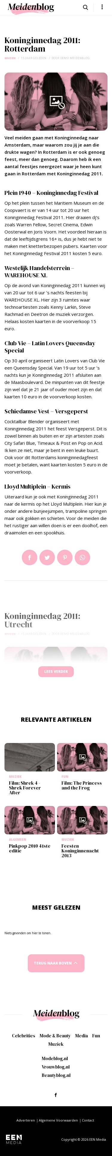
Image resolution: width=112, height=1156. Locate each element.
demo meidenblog (75, 58)
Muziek (10, 58)
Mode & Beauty (55, 1036)
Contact (88, 1120)
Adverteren (25, 1120)
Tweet (47, 557)
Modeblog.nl (55, 1058)
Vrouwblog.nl (56, 1067)
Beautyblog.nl (56, 1075)
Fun (96, 1036)
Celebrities (23, 1036)
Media (81, 1036)
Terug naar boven (53, 963)
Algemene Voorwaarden (58, 1120)
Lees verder (56, 671)
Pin (65, 557)
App (82, 557)
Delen (29, 557)
